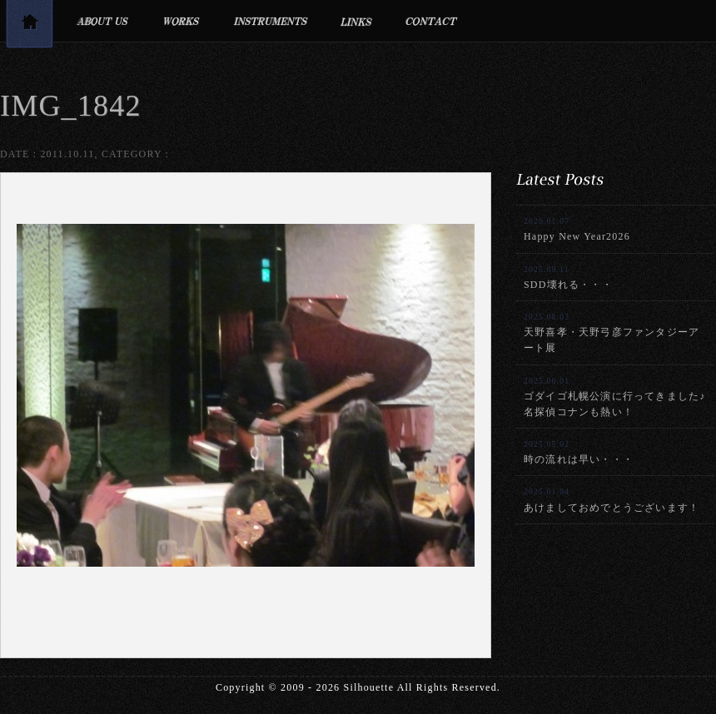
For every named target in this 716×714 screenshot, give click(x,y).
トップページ (29, 27)
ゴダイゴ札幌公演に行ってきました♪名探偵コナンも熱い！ (614, 397)
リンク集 (357, 21)
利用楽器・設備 (270, 21)
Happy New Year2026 (577, 229)
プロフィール (102, 21)
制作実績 (181, 21)
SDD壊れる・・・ (568, 277)
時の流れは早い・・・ (579, 452)
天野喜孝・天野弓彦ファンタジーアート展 (611, 333)
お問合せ (432, 21)
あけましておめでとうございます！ (611, 500)
